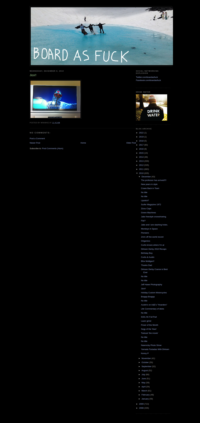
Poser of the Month (149, 325)
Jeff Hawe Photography (151, 284)
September (147, 366)
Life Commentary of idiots (152, 309)
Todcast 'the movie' (149, 333)
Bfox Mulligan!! (147, 261)
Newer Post (35, 143)
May (144, 382)
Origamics (145, 241)
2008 (141, 408)
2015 (141, 153)
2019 (141, 137)
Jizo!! (143, 288)
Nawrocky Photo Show (151, 345)
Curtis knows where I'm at (152, 245)
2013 (141, 161)
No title (144, 192)
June (144, 378)
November (147, 358)
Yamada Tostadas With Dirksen (155, 349)
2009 (141, 404)
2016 (141, 149)
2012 (141, 165)
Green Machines (148, 212)
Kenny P (145, 353)
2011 (141, 169)
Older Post (131, 143)
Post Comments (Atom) (52, 148)
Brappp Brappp (148, 296)
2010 (141, 173)
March (145, 391)
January (145, 399)
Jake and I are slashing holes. (154, 225)
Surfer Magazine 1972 (151, 204)
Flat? (143, 221)
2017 (141, 145)
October (145, 362)
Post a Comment (37, 138)
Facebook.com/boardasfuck (148, 80)
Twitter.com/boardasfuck (147, 77)
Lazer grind (146, 321)
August (145, 370)
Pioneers (145, 233)
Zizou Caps (146, 208)
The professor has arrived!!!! (153, 180)
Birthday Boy (146, 253)
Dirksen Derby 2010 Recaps (153, 249)
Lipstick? (145, 200)
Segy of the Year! (148, 329)
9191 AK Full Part (149, 317)
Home (83, 143)
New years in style (149, 184)
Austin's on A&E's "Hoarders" (154, 305)
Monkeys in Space (149, 229)
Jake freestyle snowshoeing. (153, 216)
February (146, 395)
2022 (141, 133)
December (147, 176)
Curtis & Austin (147, 257)
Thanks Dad (146, 265)
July (144, 374)
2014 (141, 157)
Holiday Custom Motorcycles (154, 292)
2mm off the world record (152, 237)
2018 (141, 141)
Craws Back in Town (150, 188)
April (144, 386)
